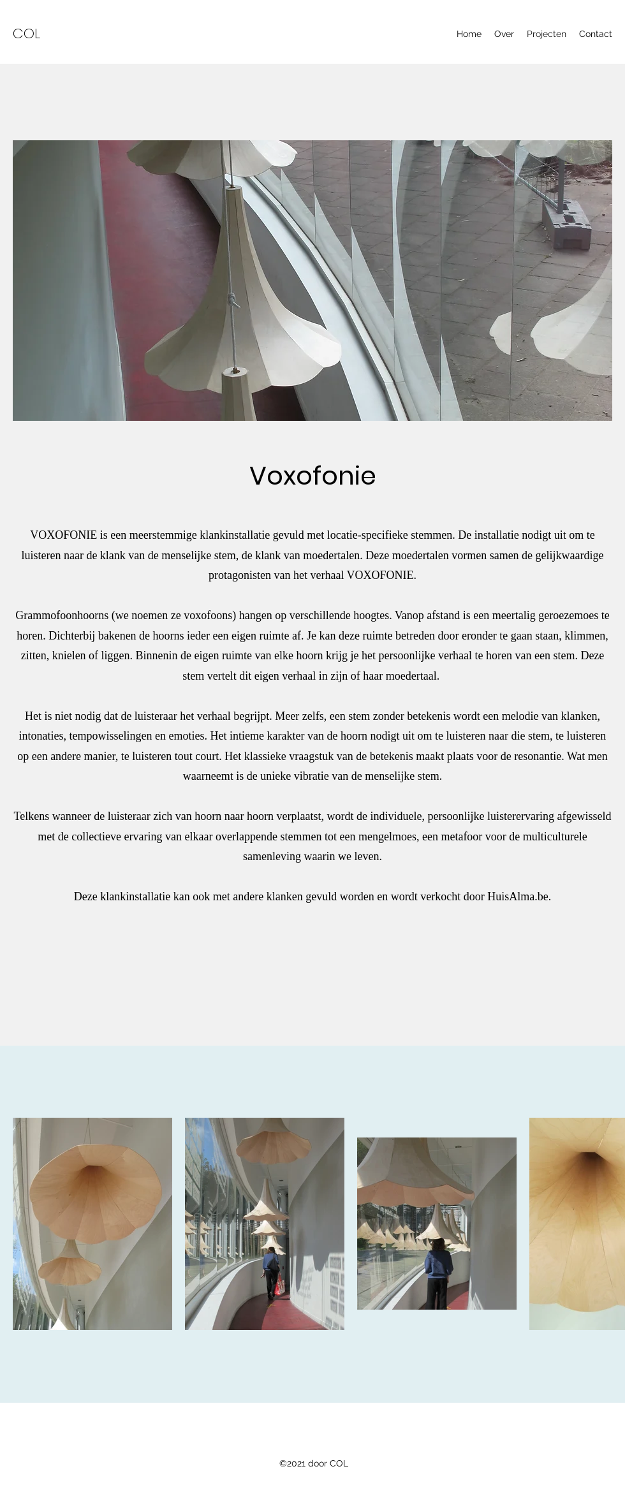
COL (26, 33)
